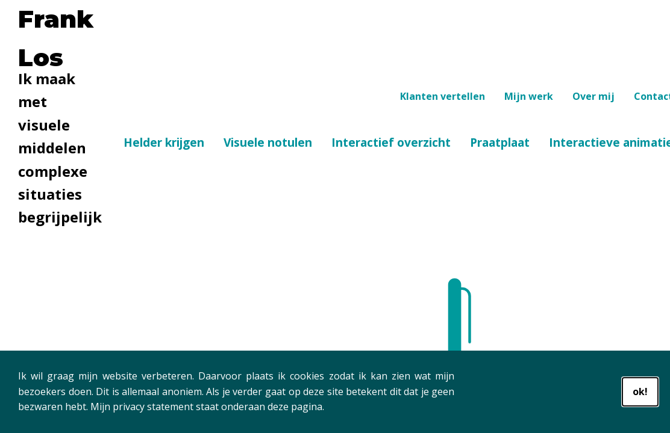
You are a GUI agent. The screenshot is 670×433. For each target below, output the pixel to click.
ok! (640, 391)
